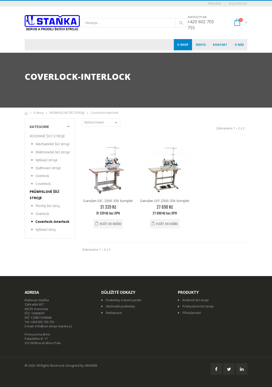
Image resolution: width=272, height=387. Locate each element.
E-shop (183, 45)
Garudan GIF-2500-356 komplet (165, 200)
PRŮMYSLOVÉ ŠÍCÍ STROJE (67, 113)
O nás (239, 45)
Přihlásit (214, 3)
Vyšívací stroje (46, 160)
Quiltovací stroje (48, 168)
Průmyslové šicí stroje (198, 306)
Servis (201, 45)
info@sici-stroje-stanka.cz (53, 326)
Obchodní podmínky (120, 306)
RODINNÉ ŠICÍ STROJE (47, 136)
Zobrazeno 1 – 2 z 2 (230, 128)
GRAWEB (91, 365)
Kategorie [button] (39, 126)
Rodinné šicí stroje (195, 300)
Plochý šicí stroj (47, 205)
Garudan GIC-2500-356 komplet (108, 200)
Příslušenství (191, 313)
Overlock (42, 175)
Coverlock (43, 183)
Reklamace (114, 313)
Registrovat (238, 3)
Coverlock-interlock (104, 113)
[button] (240, 22)
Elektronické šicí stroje (52, 152)
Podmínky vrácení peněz (124, 300)
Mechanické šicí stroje (52, 144)
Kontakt (220, 45)
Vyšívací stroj (45, 229)
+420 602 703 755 (42, 322)
